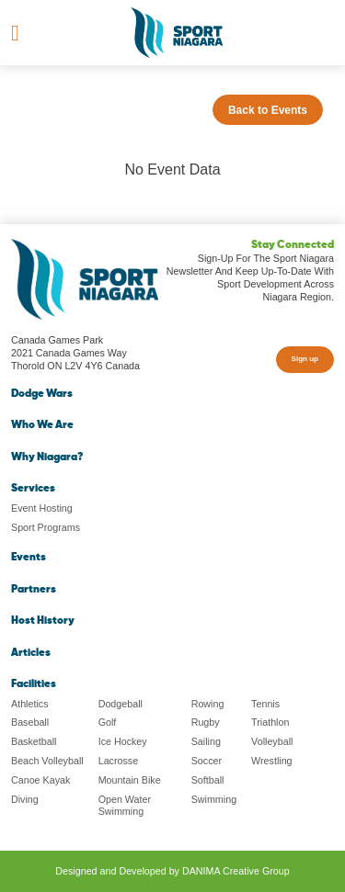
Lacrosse (118, 760)
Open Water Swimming (124, 805)
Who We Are (42, 425)
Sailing (206, 741)
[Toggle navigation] (15, 33)
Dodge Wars (42, 394)
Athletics (30, 703)
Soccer (206, 760)
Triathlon (270, 722)
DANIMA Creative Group (236, 870)
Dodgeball (120, 703)
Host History (43, 621)
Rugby (205, 722)
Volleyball (272, 741)
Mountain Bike (129, 779)
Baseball (30, 722)
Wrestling (271, 760)
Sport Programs (45, 527)
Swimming (213, 799)
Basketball (33, 741)
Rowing (207, 703)
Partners (33, 589)
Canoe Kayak (40, 779)
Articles (31, 653)
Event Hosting (42, 508)
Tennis (265, 703)
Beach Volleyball (47, 760)
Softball (207, 779)
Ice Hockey (122, 741)
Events (28, 557)
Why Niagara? (47, 457)
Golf (107, 722)
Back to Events (267, 110)
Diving (25, 799)
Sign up (305, 359)
